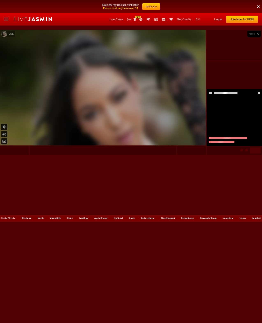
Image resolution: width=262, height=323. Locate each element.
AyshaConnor (101, 312)
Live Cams (116, 19)
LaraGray (83, 312)
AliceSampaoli (168, 312)
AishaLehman (147, 312)
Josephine (228, 312)
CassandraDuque (208, 312)
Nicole (41, 312)
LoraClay (256, 312)
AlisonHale (55, 312)
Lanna (243, 312)
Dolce (132, 312)
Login (218, 19)
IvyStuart (118, 312)
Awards (135, 19)
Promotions (141, 19)
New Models (129, 19)
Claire (70, 312)
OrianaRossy (187, 312)
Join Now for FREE (242, 19)
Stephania (26, 312)
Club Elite (148, 19)
